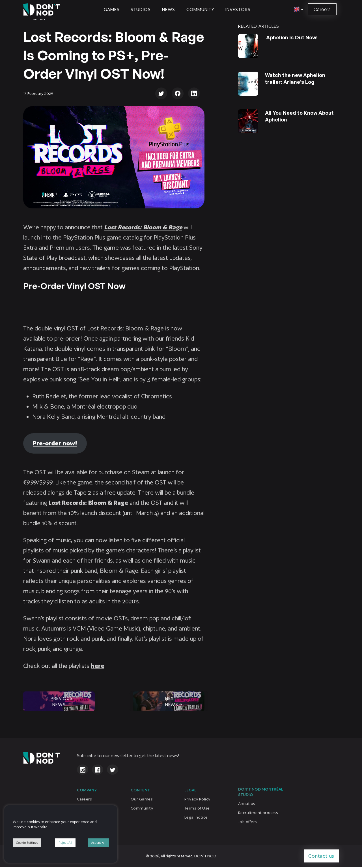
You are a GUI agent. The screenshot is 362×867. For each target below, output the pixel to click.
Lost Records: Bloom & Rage (143, 234)
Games (112, 9)
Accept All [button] (98, 843)
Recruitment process (258, 812)
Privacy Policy (197, 799)
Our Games (142, 799)
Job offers (247, 821)
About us (246, 803)
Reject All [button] (65, 843)
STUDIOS (140, 9)
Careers (322, 9)
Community (200, 9)
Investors (237, 9)
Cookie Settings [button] (27, 843)
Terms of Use (197, 808)
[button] (298, 9)
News (168, 9)
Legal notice (196, 817)
